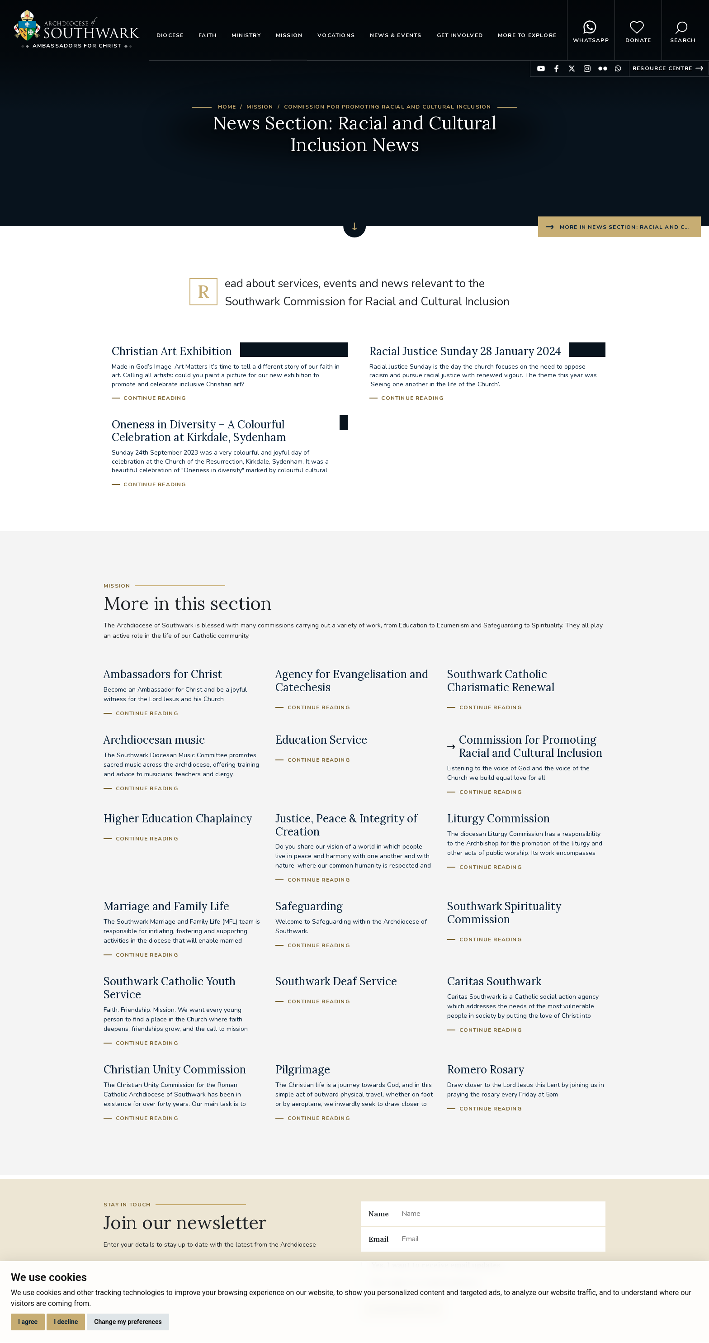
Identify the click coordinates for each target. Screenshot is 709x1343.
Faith (208, 35)
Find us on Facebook (556, 68)
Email (379, 1238)
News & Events (396, 35)
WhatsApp (591, 30)
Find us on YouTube (541, 68)
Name (379, 1213)
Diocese (170, 35)
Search (682, 30)
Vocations (336, 35)
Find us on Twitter (571, 68)
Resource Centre (662, 68)
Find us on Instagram (587, 68)
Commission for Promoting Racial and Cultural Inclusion (388, 106)
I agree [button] (28, 1321)
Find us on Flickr (602, 68)
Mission (289, 35)
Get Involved (460, 35)
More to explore (527, 35)
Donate (638, 30)
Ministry (246, 35)
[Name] (499, 1213)
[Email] (499, 1239)
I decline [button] (66, 1321)
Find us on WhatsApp (618, 68)
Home (227, 106)
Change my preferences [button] (127, 1321)
